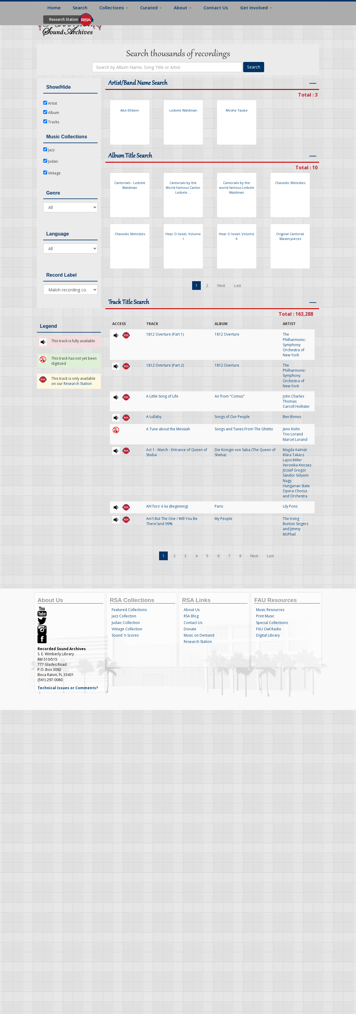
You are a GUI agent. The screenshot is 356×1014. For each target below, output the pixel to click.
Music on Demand (199, 635)
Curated (151, 8)
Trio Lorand (293, 434)
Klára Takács (293, 454)
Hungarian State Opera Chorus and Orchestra (296, 491)
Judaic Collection (126, 622)
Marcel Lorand (295, 439)
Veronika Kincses (297, 465)
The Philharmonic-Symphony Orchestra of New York (294, 345)
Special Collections (272, 622)
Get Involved (256, 8)
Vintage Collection (127, 628)
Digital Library (268, 635)
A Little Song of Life (162, 396)
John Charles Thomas (293, 399)
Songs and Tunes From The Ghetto (244, 429)
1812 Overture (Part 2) (165, 365)
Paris (219, 506)
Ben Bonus (292, 416)
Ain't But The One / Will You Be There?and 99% (172, 521)
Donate (190, 628)
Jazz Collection (124, 616)
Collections (113, 8)
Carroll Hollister (296, 406)
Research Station (63, 19)
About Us (192, 609)
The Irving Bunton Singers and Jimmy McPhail (295, 526)
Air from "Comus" (230, 396)
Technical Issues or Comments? (68, 687)
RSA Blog (191, 616)
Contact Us (216, 8)
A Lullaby (153, 416)
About (183, 8)
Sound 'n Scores (125, 635)
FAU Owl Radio (268, 628)
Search (80, 8)
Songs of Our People (232, 416)
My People (223, 518)
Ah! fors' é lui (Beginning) (167, 506)
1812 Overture (227, 334)
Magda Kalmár (295, 449)
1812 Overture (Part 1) (165, 334)
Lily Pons (290, 506)
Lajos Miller (292, 459)
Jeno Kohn (291, 429)
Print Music (265, 616)
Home (54, 8)
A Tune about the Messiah (168, 429)
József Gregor (294, 470)
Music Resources (270, 609)
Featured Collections (129, 609)
